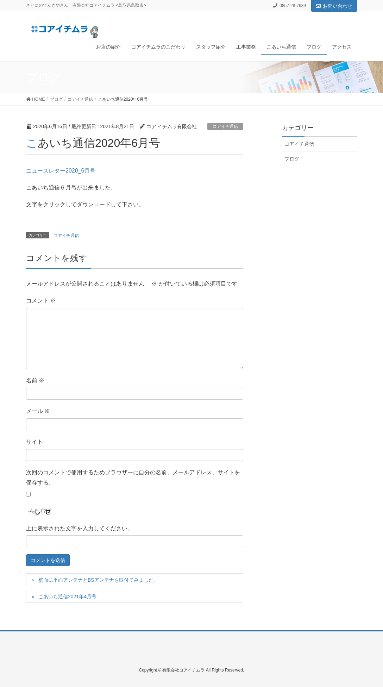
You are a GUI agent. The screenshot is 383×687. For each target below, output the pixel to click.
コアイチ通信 (225, 126)
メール (38, 411)
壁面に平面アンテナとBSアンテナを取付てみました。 (98, 580)
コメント (41, 301)
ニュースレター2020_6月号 (60, 171)
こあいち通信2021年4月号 (67, 596)
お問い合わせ (334, 6)
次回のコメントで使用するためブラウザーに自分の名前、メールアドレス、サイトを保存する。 (133, 477)
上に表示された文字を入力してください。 (79, 528)
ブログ (291, 159)
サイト (34, 442)
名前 (35, 380)
